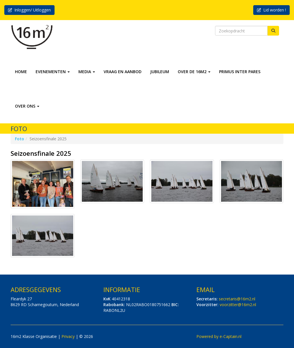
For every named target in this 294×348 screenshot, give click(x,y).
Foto (19, 138)
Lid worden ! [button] (271, 10)
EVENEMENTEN (53, 71)
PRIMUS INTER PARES (239, 71)
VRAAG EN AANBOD (123, 71)
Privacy (68, 336)
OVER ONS (27, 106)
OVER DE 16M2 (194, 71)
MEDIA (86, 71)
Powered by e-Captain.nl (218, 336)
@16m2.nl (237, 299)
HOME (21, 71)
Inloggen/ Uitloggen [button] (29, 10)
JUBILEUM (159, 71)
